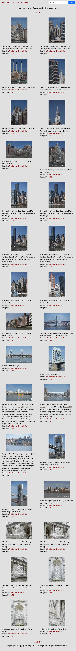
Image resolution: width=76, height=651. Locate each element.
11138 (12, 266)
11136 (12, 220)
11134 (12, 168)
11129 (12, 92)
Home (4, 2)
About (9, 2)
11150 (12, 475)
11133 (50, 136)
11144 (50, 340)
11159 (12, 636)
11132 (12, 133)
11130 (50, 94)
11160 (50, 634)
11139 (50, 266)
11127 (12, 53)
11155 (50, 551)
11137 (50, 220)
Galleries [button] (27, 2)
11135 (50, 177)
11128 (50, 53)
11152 (12, 516)
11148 (50, 421)
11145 (12, 370)
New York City (22, 51)
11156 (12, 595)
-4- (39, 13)
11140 (12, 308)
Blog (14, 2)
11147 (12, 428)
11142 (50, 308)
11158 (50, 593)
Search (19, 2)
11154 (12, 551)
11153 (50, 508)
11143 (12, 340)
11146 (50, 379)
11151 (50, 469)
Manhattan (13, 51)
